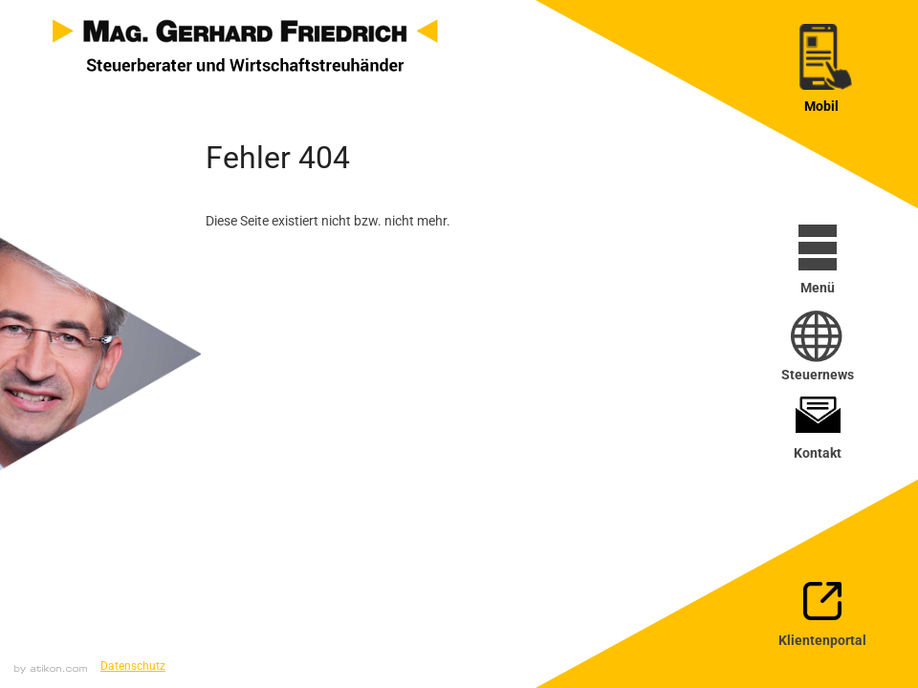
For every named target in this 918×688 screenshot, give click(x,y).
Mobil (821, 106)
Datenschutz (132, 666)
